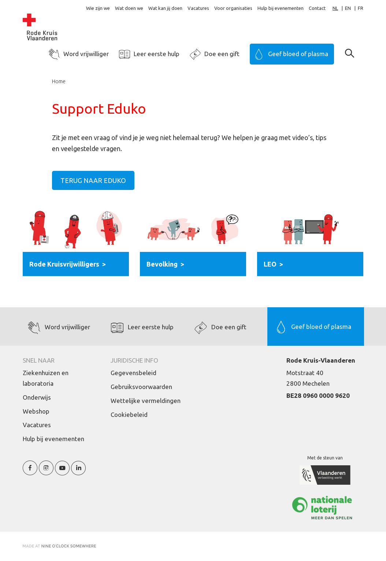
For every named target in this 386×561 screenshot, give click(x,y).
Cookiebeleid (129, 414)
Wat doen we (129, 8)
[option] (351, 8)
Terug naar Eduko (93, 180)
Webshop (36, 411)
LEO (270, 264)
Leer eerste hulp (156, 53)
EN (348, 8)
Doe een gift (222, 53)
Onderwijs (37, 397)
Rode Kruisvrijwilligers (64, 264)
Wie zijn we (98, 8)
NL (335, 8)
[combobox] (339, 8)
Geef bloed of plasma (298, 53)
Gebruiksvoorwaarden (141, 386)
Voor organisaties (233, 8)
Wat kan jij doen (165, 8)
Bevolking (162, 264)
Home (59, 81)
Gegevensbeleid (133, 372)
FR (360, 8)
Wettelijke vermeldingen (146, 400)
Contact (317, 8)
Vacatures (198, 8)
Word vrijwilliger (86, 53)
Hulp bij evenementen (280, 8)
